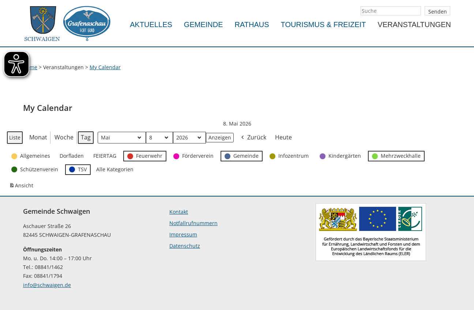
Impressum (183, 234)
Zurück (253, 137)
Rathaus (252, 24)
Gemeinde (203, 24)
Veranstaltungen (414, 24)
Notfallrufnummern (193, 223)
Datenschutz (184, 245)
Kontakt (178, 211)
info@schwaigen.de (47, 284)
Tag (86, 137)
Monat (38, 137)
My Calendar (105, 67)
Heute (283, 137)
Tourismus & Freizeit (323, 24)
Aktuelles (151, 24)
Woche (64, 137)
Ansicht (22, 187)
